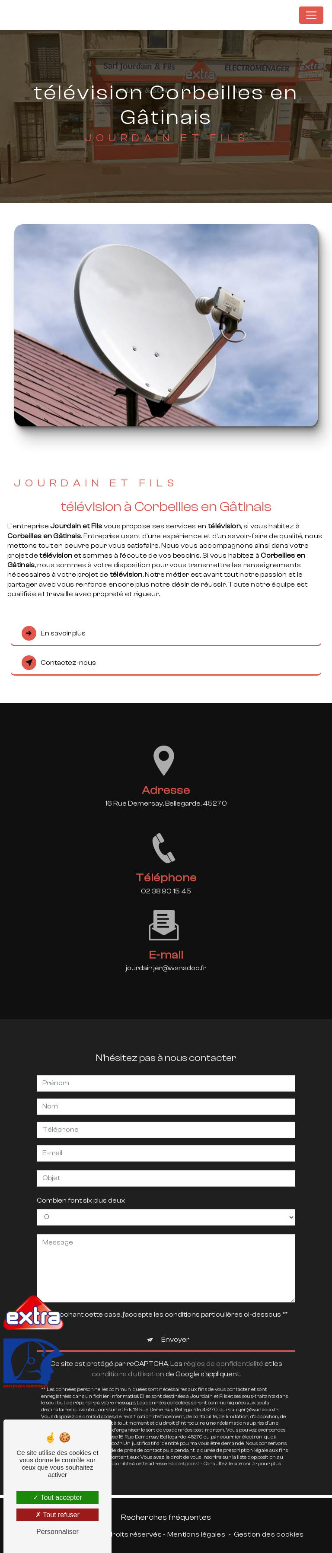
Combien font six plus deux (81, 1192)
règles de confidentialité (223, 1355)
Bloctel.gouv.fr (185, 1455)
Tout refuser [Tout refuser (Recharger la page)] (57, 1514)
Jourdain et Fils (262, 15)
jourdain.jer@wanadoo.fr (166, 960)
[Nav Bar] (311, 15)
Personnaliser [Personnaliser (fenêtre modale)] (57, 1531)
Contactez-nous (59, 662)
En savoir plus (54, 633)
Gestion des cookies (269, 1534)
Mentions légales (196, 1534)
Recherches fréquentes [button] (166, 1517)
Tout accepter (57, 1497)
